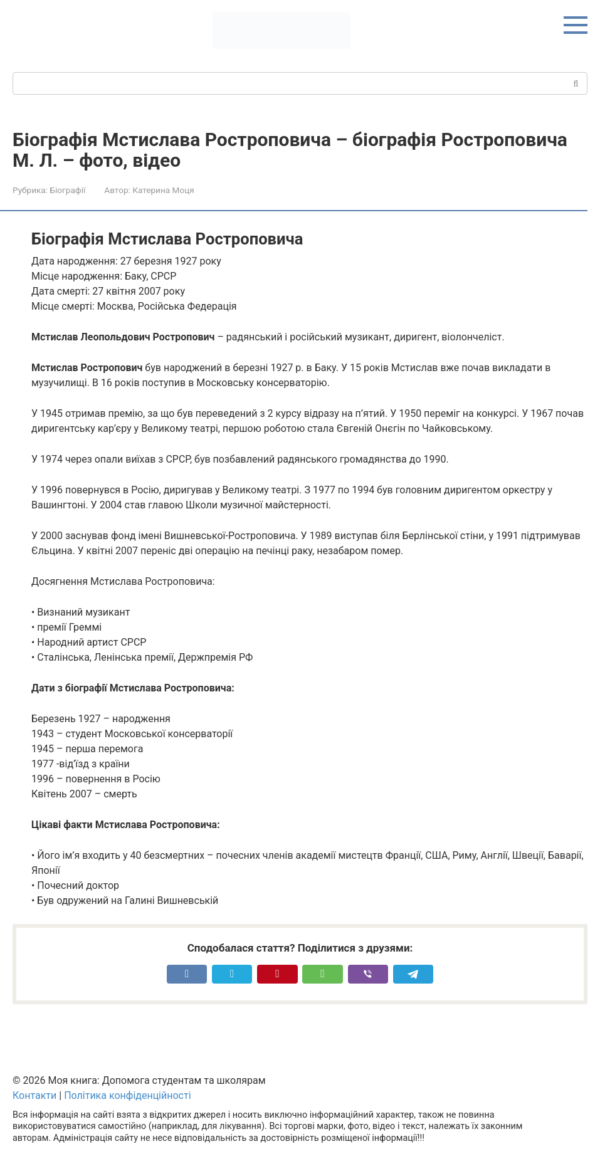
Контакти (34, 1095)
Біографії (67, 190)
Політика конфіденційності (127, 1095)
